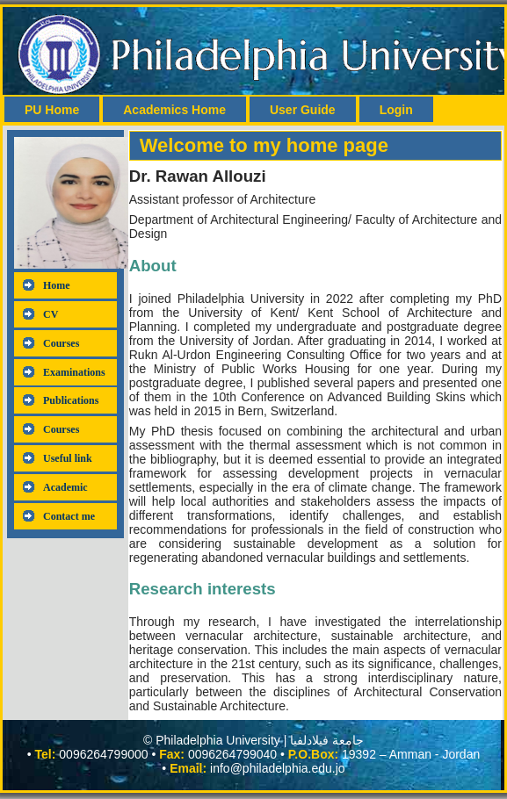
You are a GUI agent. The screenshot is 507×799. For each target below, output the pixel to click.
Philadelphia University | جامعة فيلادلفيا (260, 740)
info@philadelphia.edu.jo (277, 768)
